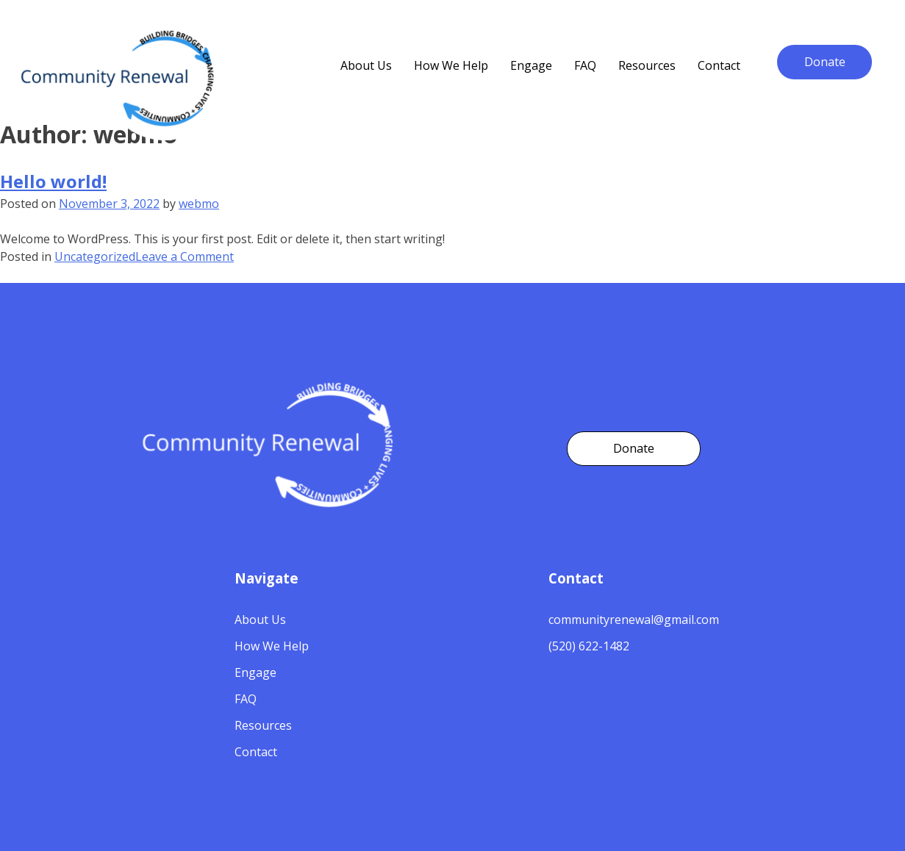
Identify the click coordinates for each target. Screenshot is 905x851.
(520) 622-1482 (588, 646)
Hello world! (53, 181)
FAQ (585, 65)
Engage (531, 65)
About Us (260, 619)
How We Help (451, 65)
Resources (647, 65)
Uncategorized (94, 256)
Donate (824, 62)
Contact (719, 65)
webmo (199, 203)
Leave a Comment (184, 256)
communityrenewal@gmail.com (633, 619)
